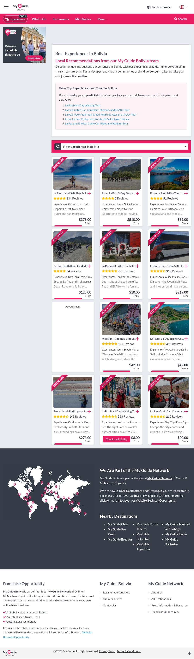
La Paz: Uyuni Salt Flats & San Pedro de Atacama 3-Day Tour (101, 114)
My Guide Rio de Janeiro (147, 526)
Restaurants (61, 19)
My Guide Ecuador (120, 539)
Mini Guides (83, 19)
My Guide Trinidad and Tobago (177, 526)
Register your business (116, 592)
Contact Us (109, 605)
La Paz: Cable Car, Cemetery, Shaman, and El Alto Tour (97, 109)
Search (180, 19)
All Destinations (161, 598)
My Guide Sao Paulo (117, 532)
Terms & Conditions (129, 651)
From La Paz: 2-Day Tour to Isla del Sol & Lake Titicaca (97, 119)
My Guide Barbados (171, 542)
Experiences (15, 19)
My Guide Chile (118, 524)
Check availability (116, 439)
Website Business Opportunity (155, 500)
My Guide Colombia (142, 536)
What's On (39, 19)
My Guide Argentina (143, 546)
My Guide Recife (176, 534)
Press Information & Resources (170, 605)
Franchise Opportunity (165, 611)
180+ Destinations (130, 490)
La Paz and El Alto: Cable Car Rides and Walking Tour (96, 123)
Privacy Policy (107, 651)
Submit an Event (112, 598)
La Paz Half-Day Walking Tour (83, 105)
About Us (157, 592)
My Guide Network (159, 478)
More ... (102, 19)
